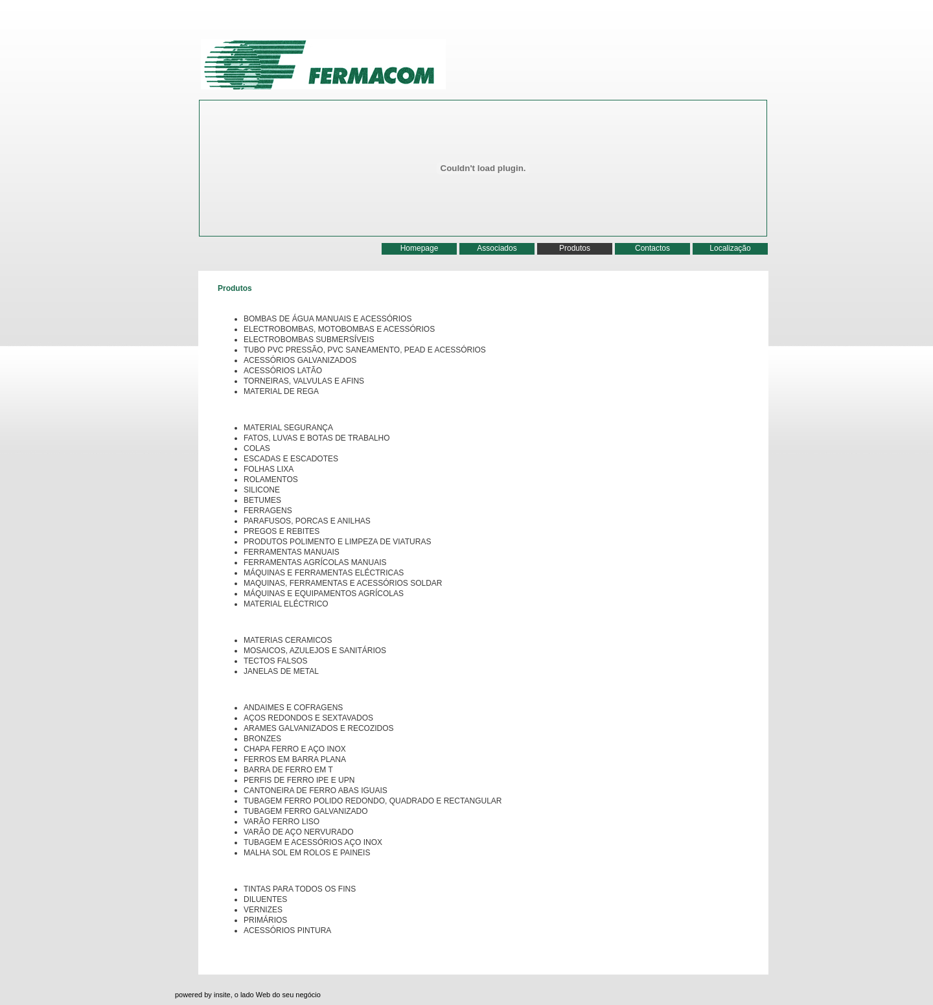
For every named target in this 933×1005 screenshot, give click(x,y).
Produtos (574, 248)
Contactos (652, 248)
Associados (496, 248)
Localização (729, 248)
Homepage (419, 248)
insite (222, 995)
